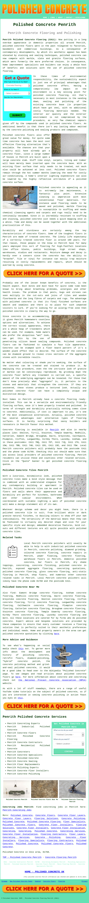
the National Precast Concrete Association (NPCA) (52, 680)
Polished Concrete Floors (19, 825)
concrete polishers (25, 448)
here (56, 634)
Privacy (84, 881)
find (12, 593)
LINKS (52, 18)
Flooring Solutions (46, 818)
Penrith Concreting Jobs (17, 810)
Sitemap (4, 881)
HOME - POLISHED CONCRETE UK (44, 871)
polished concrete (13, 634)
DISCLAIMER (80, 18)
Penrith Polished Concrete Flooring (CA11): (30, 39)
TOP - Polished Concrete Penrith (22, 857)
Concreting (9, 831)
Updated (38, 881)
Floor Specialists (74, 821)
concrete (58, 455)
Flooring (61, 881)
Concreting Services (72, 831)
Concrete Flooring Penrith (60, 857)
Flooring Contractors (53, 834)
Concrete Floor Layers (71, 815)
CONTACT (69, 18)
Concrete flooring (14, 430)
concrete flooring (57, 95)
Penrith (54, 430)
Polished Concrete (21, 815)
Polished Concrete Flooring (43, 821)
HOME (45, 18)
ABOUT (60, 18)
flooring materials (56, 111)
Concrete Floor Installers (56, 825)
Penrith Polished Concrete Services (35, 717)
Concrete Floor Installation (68, 828)
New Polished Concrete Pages (21, 881)
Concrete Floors (45, 815)
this (20, 649)
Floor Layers (77, 834)
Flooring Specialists (31, 840)
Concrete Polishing (73, 818)
